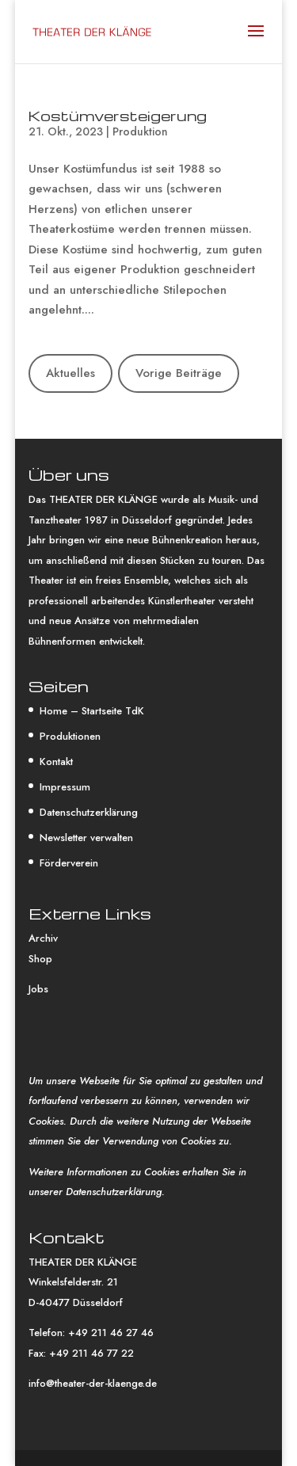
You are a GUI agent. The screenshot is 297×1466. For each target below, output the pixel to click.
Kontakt (56, 761)
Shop (40, 958)
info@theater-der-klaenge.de (93, 1383)
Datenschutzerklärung (89, 812)
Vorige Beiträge (178, 373)
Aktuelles (70, 373)
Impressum (65, 786)
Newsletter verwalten (86, 837)
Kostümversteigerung (118, 115)
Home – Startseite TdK (92, 710)
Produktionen (70, 736)
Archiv (43, 938)
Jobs (38, 988)
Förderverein (69, 862)
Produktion (140, 131)
